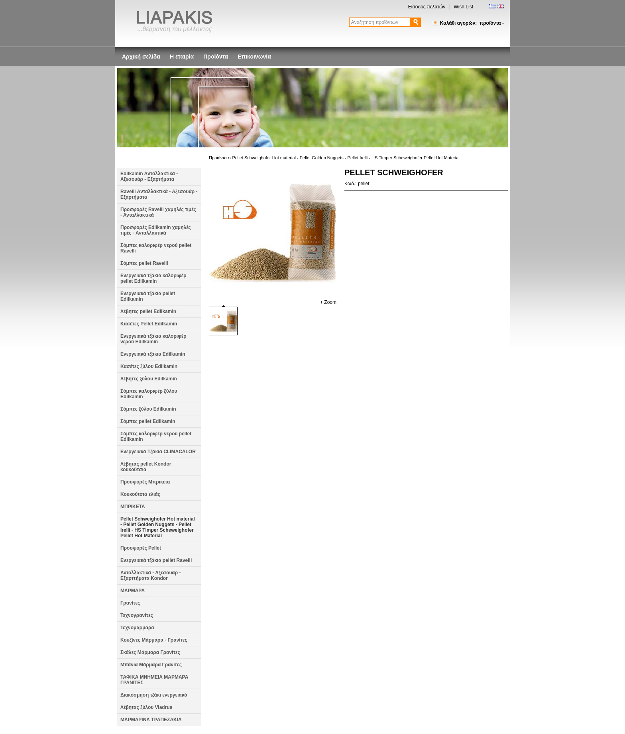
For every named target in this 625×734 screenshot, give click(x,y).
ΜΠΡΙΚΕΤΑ (132, 506)
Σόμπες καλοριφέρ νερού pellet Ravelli (155, 248)
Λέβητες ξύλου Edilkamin (148, 379)
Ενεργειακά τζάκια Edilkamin (152, 354)
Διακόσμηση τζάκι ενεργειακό (153, 695)
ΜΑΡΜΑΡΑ (132, 590)
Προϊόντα (215, 56)
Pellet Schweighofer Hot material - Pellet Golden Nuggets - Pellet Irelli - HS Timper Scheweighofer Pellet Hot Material (157, 527)
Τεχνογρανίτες (136, 615)
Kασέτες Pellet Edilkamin (148, 324)
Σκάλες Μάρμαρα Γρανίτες (150, 652)
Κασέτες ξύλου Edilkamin (148, 366)
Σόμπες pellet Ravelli (144, 263)
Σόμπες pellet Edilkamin (147, 421)
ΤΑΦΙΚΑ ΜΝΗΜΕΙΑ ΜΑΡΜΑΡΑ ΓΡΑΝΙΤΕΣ (154, 679)
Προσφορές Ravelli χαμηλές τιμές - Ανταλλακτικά (158, 212)
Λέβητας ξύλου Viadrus (146, 707)
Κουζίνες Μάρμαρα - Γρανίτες (153, 640)
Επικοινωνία (254, 56)
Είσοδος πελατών (427, 7)
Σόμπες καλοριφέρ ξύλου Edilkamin (148, 393)
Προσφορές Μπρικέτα (145, 482)
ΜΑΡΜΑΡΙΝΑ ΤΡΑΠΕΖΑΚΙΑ (151, 719)
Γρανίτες (130, 603)
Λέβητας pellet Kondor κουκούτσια (145, 466)
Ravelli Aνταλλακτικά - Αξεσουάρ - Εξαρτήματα (159, 194)
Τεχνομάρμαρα (137, 627)
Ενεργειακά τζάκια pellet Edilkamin (147, 296)
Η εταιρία (182, 56)
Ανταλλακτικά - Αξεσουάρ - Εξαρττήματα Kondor (150, 575)
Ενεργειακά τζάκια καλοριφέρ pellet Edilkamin (153, 278)
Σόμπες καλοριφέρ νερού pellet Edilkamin (155, 436)
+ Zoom (328, 302)
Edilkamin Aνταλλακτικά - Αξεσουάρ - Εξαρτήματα (149, 176)
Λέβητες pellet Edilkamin (148, 311)
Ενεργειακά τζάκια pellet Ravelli (156, 560)
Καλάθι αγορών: (472, 23)
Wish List (463, 7)
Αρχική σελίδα (141, 56)
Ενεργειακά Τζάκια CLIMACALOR (158, 451)
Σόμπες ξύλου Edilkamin (148, 409)
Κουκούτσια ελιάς (140, 494)
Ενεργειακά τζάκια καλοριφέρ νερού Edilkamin (153, 338)
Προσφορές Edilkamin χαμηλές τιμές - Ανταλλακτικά (155, 230)
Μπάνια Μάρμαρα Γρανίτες (151, 664)
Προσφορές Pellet (140, 548)
